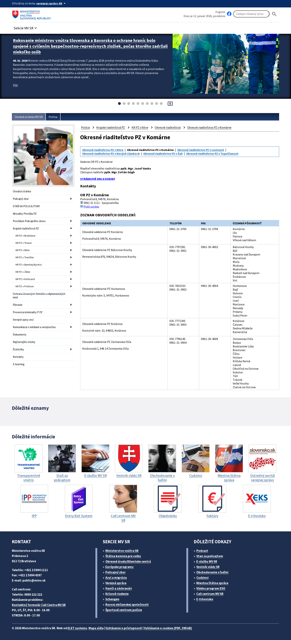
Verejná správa (115, 583)
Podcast (202, 551)
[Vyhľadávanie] (251, 13)
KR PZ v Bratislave (25, 235)
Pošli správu (91, 206)
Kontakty (18, 357)
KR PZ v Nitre (23, 250)
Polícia (53, 117)
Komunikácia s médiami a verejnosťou (34, 327)
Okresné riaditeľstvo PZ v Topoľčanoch (212, 153)
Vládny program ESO (210, 588)
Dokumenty (19, 334)
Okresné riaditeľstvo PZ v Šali (163, 153)
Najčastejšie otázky (24, 342)
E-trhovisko (204, 599)
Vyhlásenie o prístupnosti (123, 628)
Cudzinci (202, 578)
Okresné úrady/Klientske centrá (128, 561)
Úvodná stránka (22, 191)
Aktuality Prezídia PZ (25, 213)
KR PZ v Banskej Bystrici (29, 264)
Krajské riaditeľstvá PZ (26, 228)
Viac (15, 85)
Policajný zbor (21, 199)
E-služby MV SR (206, 561)
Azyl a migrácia (116, 578)
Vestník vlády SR (208, 567)
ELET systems (77, 628)
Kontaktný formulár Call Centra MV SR (39, 605)
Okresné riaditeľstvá (168, 127)
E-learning (18, 364)
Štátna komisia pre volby (123, 556)
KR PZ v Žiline (23, 271)
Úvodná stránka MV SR (29, 117)
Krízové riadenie (117, 594)
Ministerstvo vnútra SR (121, 551)
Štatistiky (18, 349)
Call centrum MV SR (209, 594)
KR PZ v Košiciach (25, 279)
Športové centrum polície (123, 610)
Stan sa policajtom (209, 556)
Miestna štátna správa (212, 583)
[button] (26, 27)
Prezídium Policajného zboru (29, 221)
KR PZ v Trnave (24, 243)
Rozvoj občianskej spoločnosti (127, 604)
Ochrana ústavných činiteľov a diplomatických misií (39, 295)
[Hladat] (274, 14)
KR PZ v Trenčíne (25, 257)
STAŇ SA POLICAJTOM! (26, 206)
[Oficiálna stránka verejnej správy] (51, 3)
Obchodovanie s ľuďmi (212, 572)
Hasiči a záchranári (118, 588)
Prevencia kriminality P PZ (27, 312)
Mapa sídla (96, 628)
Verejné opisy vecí (23, 319)
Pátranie (17, 305)
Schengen (112, 599)
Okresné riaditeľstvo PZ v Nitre (102, 150)
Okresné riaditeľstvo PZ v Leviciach (200, 150)
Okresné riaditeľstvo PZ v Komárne (209, 127)
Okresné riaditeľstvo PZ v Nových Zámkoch (111, 153)
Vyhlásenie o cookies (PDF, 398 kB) (168, 628)
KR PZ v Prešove (25, 286)
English (220, 12)
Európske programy (119, 567)
